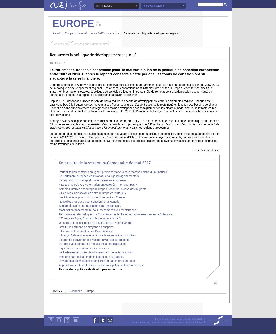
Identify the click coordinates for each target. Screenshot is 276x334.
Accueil (57, 33)
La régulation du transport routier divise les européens (92, 180)
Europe (108, 5)
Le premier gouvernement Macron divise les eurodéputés (94, 239)
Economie (76, 291)
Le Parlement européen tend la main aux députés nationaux (96, 252)
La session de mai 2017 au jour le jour (98, 33)
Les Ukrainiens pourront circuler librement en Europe (92, 197)
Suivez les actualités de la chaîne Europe (98, 23)
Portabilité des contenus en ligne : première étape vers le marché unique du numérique (113, 172)
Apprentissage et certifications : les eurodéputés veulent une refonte (101, 265)
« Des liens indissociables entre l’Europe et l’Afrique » (92, 193)
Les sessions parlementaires (91, 44)
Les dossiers (61, 44)
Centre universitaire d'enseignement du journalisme (157, 322)
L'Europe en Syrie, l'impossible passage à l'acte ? (90, 218)
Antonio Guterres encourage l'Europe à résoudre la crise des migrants (102, 189)
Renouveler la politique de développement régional (90, 269)
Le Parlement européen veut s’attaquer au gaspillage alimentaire (99, 176)
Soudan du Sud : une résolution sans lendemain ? (90, 205)
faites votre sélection (154, 5)
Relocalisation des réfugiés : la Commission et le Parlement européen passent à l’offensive (115, 214)
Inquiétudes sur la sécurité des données (84, 248)
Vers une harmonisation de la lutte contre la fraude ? (91, 256)
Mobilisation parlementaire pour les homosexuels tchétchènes (97, 210)
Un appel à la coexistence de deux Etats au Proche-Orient (95, 222)
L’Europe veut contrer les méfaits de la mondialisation (92, 243)
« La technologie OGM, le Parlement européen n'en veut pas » (98, 184)
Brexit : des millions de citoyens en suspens (86, 227)
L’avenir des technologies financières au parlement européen (97, 260)
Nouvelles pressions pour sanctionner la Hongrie (89, 201)
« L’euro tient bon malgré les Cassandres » (85, 231)
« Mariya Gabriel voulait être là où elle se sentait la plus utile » (97, 235)
